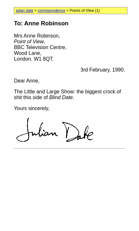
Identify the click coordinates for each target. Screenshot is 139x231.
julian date (24, 10)
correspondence (51, 10)
